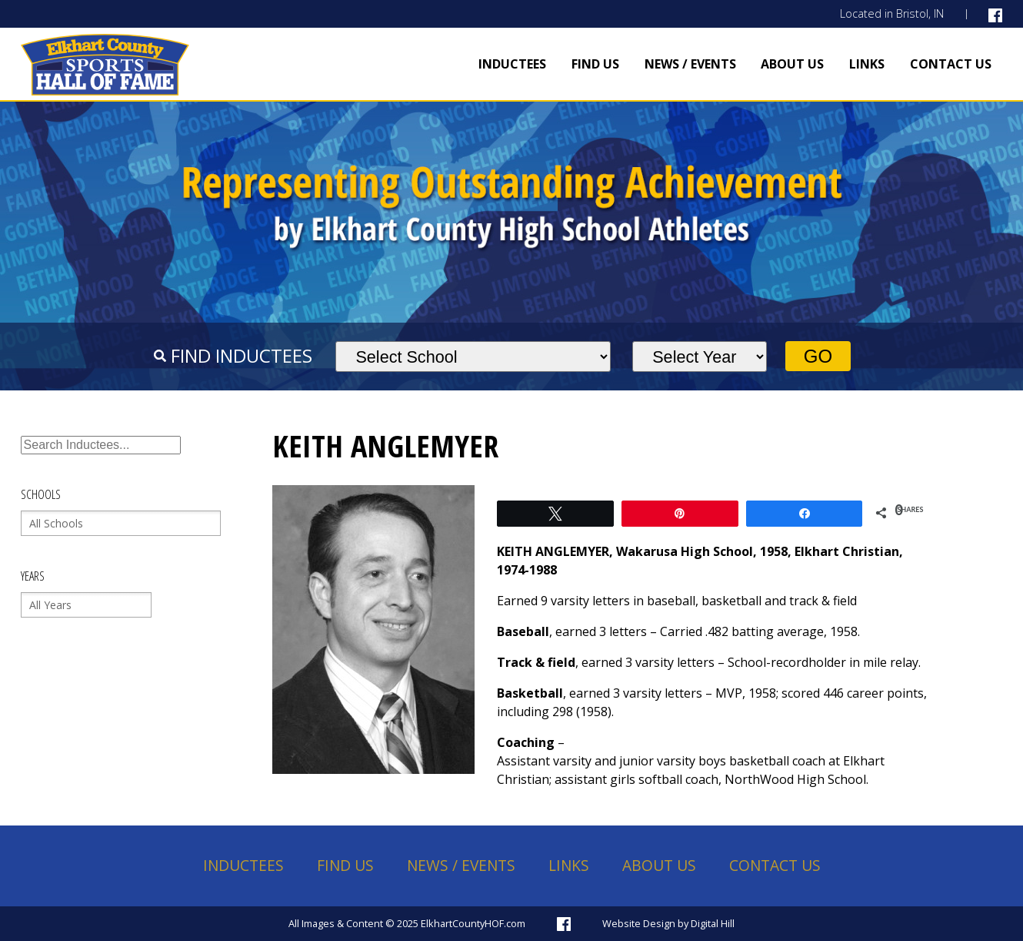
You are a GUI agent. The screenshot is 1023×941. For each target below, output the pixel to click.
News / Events (690, 63)
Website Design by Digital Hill (668, 923)
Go (818, 356)
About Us (792, 63)
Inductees (512, 63)
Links (867, 63)
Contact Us (950, 63)
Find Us (595, 63)
